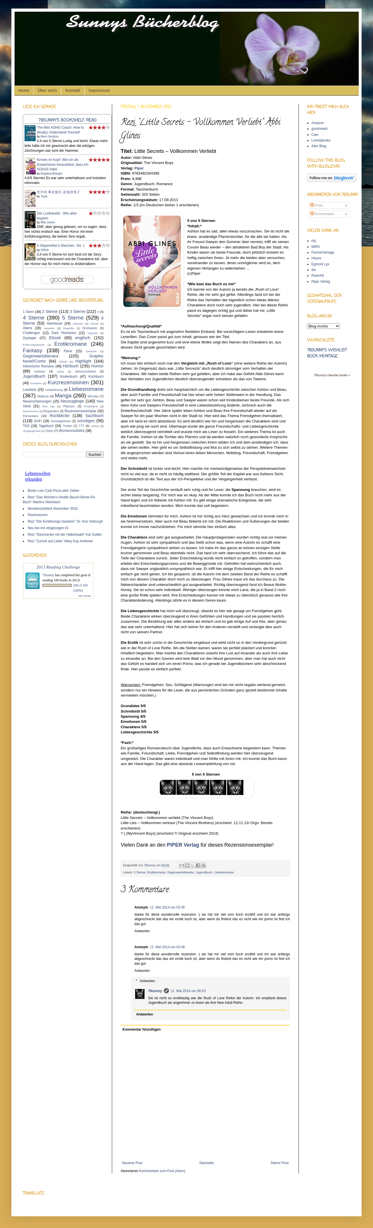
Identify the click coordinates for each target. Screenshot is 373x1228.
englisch (82, 337)
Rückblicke (60, 415)
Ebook (55, 337)
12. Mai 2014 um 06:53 (188, 991)
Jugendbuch (204, 872)
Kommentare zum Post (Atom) (162, 1171)
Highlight (83, 361)
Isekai (60, 371)
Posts (316, 205)
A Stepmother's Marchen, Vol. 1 (61, 246)
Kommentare (322, 214)
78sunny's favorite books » (332, 375)
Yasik (44, 196)
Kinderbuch (68, 377)
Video (49, 430)
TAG (26, 426)
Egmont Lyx (320, 264)
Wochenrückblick (71, 431)
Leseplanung (54, 389)
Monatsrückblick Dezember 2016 (53, 509)
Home (23, 90)
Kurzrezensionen (68, 382)
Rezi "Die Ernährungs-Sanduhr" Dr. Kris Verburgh (65, 521)
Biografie (68, 328)
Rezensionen (38, 515)
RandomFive (30, 411)
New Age (48, 406)
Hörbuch (70, 366)
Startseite (206, 1163)
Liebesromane (223, 872)
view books (84, 595)
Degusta (93, 333)
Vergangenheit (32, 430)
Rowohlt (317, 276)
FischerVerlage (322, 252)
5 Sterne (140, 872)
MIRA (315, 247)
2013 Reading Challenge (58, 567)
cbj (313, 241)
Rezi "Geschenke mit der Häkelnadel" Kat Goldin (65, 535)
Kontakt (72, 90)
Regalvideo (51, 411)
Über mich (47, 90)
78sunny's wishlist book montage (327, 353)
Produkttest (91, 406)
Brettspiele (89, 328)
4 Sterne (34, 318)
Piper (139, 168)
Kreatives (36, 383)
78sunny (150, 865)
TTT (81, 426)
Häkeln (63, 361)
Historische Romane (38, 366)
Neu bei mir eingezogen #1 (48, 528)
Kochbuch (96, 377)
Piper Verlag (320, 282)
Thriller (67, 426)
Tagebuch (46, 426)
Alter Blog (318, 146)
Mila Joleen (48, 222)
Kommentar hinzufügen (141, 1029)
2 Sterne (50, 311)
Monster (93, 396)
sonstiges (86, 420)
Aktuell (94, 323)
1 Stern (28, 312)
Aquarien (49, 328)
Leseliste (29, 390)
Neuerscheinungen (37, 401)
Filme (68, 351)
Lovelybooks (320, 140)
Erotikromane (156, 872)
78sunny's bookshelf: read (67, 120)
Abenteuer (54, 323)
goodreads (319, 129)
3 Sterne (77, 311)
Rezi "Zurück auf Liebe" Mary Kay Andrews (60, 541)
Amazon (317, 123)
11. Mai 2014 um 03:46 (167, 947)
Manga (63, 395)
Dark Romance (63, 333)
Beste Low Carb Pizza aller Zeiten (53, 491)
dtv (313, 270)
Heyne (316, 258)
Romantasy (31, 416)
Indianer (39, 371)
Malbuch (43, 396)
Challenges (31, 333)
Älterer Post (280, 1163)
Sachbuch (94, 415)
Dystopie (29, 338)
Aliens (27, 328)
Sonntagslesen (61, 421)
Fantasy (32, 350)
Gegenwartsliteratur (180, 872)
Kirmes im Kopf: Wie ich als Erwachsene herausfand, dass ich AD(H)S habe (62, 164)
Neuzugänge (72, 401)
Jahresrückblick (85, 371)
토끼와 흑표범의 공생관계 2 (58, 192)
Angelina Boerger (51, 173)
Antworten (142, 931)
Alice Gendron (50, 136)
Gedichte (91, 351)
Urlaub (95, 426)
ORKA (45, 250)
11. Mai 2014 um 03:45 (167, 907)
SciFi (38, 421)
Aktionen (77, 323)
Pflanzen (69, 406)
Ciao (314, 135)
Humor (97, 366)
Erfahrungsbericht (34, 344)
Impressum (99, 90)
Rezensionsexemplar (80, 411)
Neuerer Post (132, 1163)
